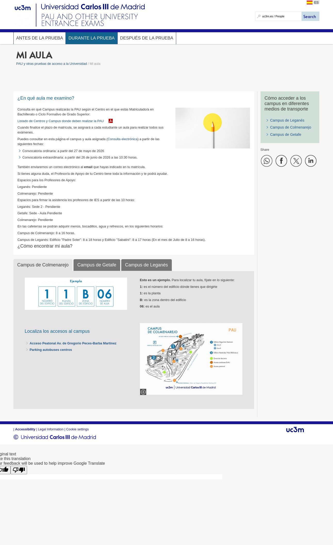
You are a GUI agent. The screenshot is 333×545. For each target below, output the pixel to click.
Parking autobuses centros (51, 350)
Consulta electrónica (122, 139)
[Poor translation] (19, 470)
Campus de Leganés (287, 120)
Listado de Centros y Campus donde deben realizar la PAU (61, 121)
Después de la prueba (146, 38)
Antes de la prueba (39, 38)
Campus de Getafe (285, 134)
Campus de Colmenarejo (290, 127)
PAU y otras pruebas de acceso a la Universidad (51, 64)
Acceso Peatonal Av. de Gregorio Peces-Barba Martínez (73, 343)
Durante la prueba (91, 38)
